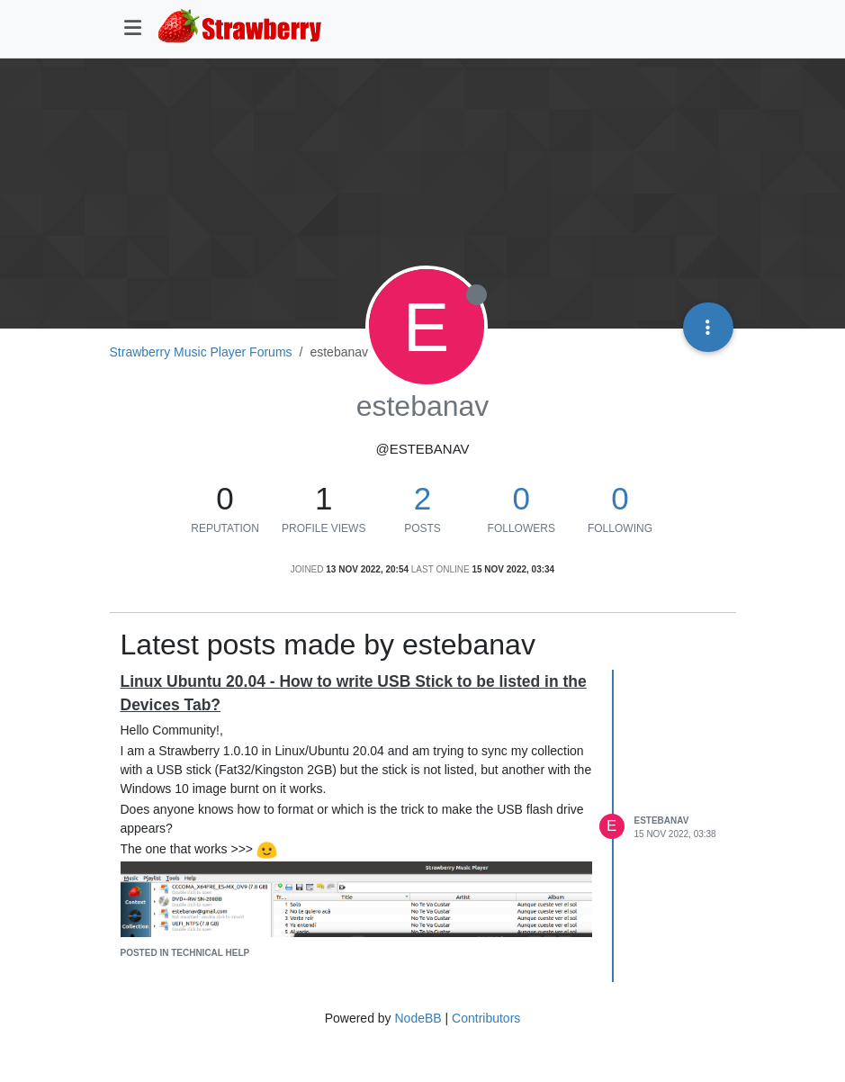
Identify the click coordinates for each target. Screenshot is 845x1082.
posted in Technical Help (185, 953)
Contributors (486, 1018)
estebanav (661, 820)
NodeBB (417, 1018)
